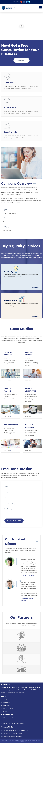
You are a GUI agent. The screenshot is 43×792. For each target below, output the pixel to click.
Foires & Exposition (8, 708)
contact (5, 711)
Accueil (5, 700)
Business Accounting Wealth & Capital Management (31, 433)
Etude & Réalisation (8, 721)
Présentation (6, 702)
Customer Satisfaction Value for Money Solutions (10, 360)
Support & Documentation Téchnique (13, 723)
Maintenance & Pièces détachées (12, 718)
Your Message (21, 512)
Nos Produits (6, 705)
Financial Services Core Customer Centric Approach (9, 430)
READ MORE (7, 380)
